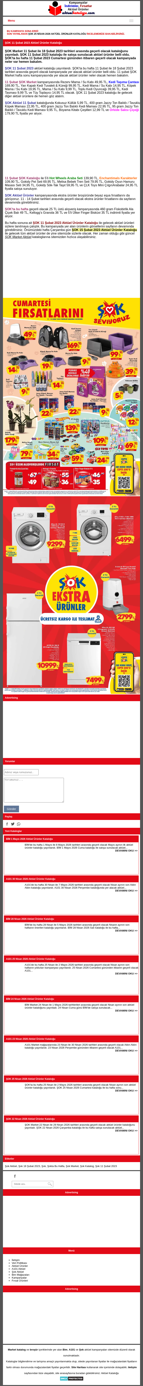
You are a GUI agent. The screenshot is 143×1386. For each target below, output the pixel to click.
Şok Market (72, 1166)
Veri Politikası (19, 1262)
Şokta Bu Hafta (55, 1166)
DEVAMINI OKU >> (126, 850)
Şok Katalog (87, 1166)
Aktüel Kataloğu (110, 1373)
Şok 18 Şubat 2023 (29, 1166)
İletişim (16, 1260)
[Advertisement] (71, 145)
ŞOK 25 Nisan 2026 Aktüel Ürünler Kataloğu (57, 34)
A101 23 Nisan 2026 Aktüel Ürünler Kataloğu (30, 1039)
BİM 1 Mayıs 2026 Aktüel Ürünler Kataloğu (29, 839)
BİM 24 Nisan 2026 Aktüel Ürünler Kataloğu (30, 999)
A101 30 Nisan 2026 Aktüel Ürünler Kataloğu (30, 879)
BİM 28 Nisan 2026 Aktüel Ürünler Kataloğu (30, 919)
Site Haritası (78, 1367)
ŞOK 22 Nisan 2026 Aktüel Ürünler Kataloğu (30, 1119)
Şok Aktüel (11, 1166)
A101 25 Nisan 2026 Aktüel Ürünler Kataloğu (30, 959)
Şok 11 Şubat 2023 (106, 1166)
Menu (11, 20)
